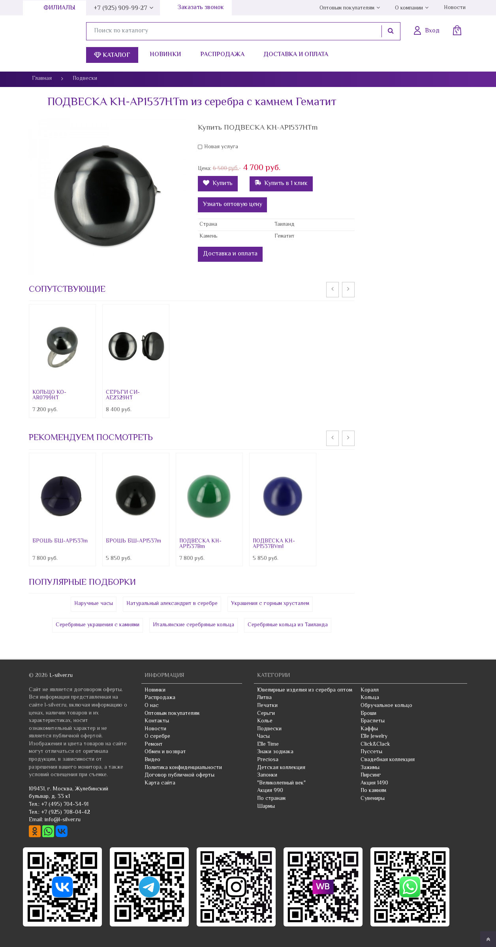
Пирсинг (371, 775)
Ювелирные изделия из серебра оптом (304, 690)
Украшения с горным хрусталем (270, 603)
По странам (271, 798)
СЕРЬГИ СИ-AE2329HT (123, 395)
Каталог (112, 55)
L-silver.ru (61, 675)
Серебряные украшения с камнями (97, 625)
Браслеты (373, 721)
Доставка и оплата (295, 55)
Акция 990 (270, 790)
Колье (264, 721)
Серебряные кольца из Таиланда (288, 625)
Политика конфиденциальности (183, 768)
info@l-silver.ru (63, 820)
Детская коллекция (281, 768)
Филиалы (59, 8)
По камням (373, 790)
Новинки (165, 55)
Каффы (369, 729)
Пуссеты (371, 752)
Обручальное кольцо (386, 705)
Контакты (157, 721)
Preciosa (267, 760)
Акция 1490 (374, 783)
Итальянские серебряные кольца (193, 625)
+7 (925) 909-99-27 (120, 8)
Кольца (370, 698)
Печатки (267, 705)
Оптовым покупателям (346, 8)
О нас (152, 705)
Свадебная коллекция (388, 760)
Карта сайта (160, 783)
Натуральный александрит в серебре (172, 603)
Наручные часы (93, 603)
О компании (409, 8)
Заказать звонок (200, 8)
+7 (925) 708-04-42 (65, 812)
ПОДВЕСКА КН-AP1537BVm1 (274, 544)
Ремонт (154, 744)
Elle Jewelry (374, 736)
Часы (263, 736)
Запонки (267, 775)
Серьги (266, 713)
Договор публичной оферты (179, 775)
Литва (264, 698)
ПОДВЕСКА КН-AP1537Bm (200, 544)
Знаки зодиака (275, 752)
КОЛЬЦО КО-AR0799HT (49, 395)
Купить (218, 184)
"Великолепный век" (281, 783)
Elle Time (268, 744)
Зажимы (370, 768)
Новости (455, 8)
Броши (368, 713)
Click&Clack (375, 744)
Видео (152, 760)
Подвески (269, 729)
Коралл (370, 690)
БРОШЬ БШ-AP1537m (60, 541)
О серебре (157, 736)
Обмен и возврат (165, 752)
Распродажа (222, 55)
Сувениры (373, 798)
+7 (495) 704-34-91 (64, 804)
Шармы (266, 806)
